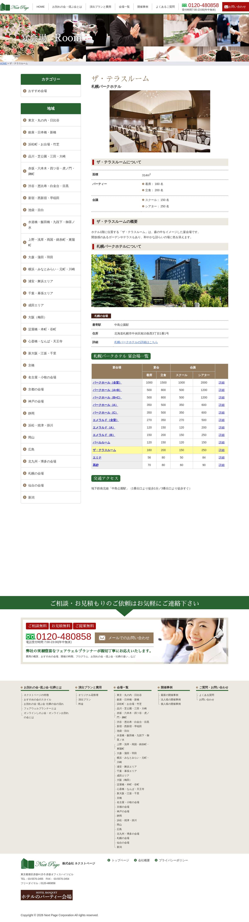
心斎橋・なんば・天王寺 (45, 341)
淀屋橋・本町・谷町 (42, 329)
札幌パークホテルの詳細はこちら (136, 342)
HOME (41, 6)
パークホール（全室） (107, 382)
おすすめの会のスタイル (37, 699)
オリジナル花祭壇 (88, 695)
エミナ (97, 457)
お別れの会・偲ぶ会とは (67, 6)
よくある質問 (206, 695)
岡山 (31, 437)
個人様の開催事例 (171, 703)
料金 (80, 703)
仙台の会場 (36, 485)
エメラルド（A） (104, 427)
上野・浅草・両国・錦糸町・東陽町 (51, 242)
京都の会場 (36, 389)
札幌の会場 (101, 315)
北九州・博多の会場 (42, 461)
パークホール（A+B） (107, 390)
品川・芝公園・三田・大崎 (47, 156)
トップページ (120, 860)
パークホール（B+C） (107, 397)
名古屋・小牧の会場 (42, 377)
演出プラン (84, 699)
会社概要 (144, 860)
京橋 (31, 365)
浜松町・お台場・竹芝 (43, 144)
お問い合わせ (237, 6)
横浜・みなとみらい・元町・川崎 (51, 269)
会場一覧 (124, 6)
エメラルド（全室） (106, 420)
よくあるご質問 (165, 6)
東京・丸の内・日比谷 (43, 120)
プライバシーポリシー (173, 860)
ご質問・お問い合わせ (213, 687)
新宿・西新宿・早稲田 (43, 198)
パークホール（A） (105, 405)
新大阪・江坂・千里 (42, 353)
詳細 (222, 382)
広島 (31, 449)
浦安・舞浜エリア (40, 281)
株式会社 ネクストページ (58, 863)
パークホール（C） (105, 412)
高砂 (96, 465)
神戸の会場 (36, 401)
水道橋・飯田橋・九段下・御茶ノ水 (51, 224)
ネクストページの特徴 (36, 695)
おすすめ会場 (37, 91)
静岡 (31, 413)
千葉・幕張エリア (40, 293)
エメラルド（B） (104, 435)
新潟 (31, 497)
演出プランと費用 (100, 6)
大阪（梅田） (37, 317)
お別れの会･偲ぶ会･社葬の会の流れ (44, 703)
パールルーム (101, 442)
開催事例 (142, 6)
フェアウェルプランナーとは (40, 708)
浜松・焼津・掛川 (40, 425)
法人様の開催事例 (171, 699)
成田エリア (36, 305)
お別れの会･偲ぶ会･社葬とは (43, 687)
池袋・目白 (36, 210)
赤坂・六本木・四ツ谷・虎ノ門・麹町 (51, 171)
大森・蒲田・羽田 (40, 257)
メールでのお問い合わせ (128, 638)
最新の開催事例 (169, 695)
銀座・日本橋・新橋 (42, 132)
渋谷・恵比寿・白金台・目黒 (48, 186)
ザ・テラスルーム (104, 450)
